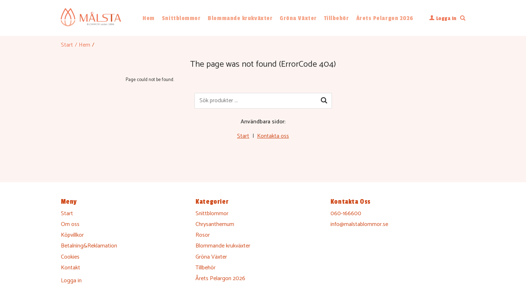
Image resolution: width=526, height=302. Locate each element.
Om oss (70, 224)
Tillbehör (336, 18)
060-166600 (345, 213)
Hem (149, 18)
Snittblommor (181, 18)
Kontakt (70, 268)
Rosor (203, 235)
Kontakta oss (273, 136)
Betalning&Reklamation (89, 246)
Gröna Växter (298, 18)
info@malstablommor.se (359, 224)
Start (67, 45)
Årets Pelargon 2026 (385, 18)
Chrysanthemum (215, 224)
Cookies (70, 257)
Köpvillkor (72, 235)
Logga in (71, 281)
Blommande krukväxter (240, 18)
